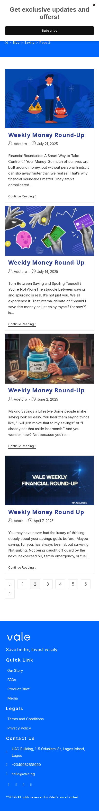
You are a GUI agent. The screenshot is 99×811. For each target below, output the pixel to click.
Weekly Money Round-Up (46, 135)
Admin (19, 521)
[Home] (6, 42)
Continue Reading (22, 196)
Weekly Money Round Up (46, 512)
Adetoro (20, 144)
